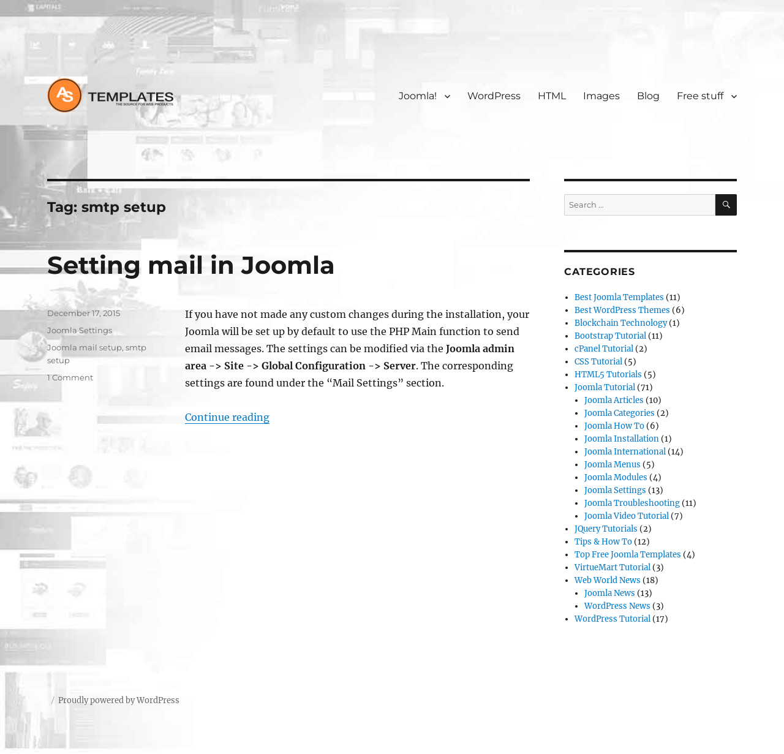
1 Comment (70, 377)
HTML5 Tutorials (608, 374)
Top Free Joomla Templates (628, 554)
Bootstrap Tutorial (610, 336)
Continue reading (227, 417)
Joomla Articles (614, 400)
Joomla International (625, 452)
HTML (552, 96)
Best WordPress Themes (622, 310)
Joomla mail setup (84, 347)
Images (601, 96)
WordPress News (617, 606)
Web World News (608, 580)
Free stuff (700, 96)
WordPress (494, 96)
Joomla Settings (79, 330)
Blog (648, 96)
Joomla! (418, 96)
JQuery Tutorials (606, 529)
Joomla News (609, 593)
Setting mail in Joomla (191, 265)
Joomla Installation (621, 439)
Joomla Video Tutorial (626, 516)
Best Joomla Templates (619, 297)
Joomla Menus (612, 464)
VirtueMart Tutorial (612, 567)
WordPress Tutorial (612, 619)
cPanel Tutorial (604, 349)
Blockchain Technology (621, 323)
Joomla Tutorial (605, 387)
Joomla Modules (615, 477)
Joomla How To (614, 426)
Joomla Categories (619, 413)
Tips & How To (603, 542)
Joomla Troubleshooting (632, 503)
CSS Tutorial (598, 361)
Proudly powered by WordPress (118, 700)
